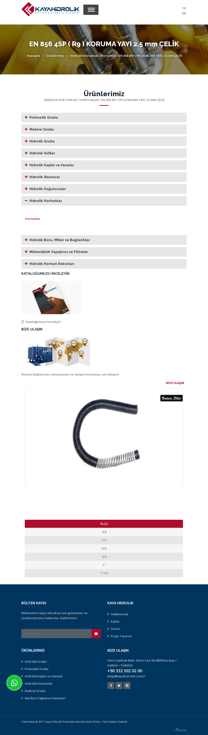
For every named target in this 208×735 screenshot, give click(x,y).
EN (184, 13)
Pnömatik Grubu (43, 117)
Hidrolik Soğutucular (47, 189)
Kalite (115, 621)
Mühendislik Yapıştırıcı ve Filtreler (58, 252)
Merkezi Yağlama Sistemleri (45, 698)
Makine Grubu (41, 129)
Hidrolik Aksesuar (44, 177)
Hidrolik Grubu (42, 141)
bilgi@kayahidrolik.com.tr (126, 676)
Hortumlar (109, 56)
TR (184, 8)
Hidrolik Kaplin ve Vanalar (51, 165)
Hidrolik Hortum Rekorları (51, 264)
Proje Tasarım (121, 636)
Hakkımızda (119, 614)
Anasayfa (33, 56)
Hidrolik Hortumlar (84, 56)
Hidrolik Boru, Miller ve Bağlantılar (59, 240)
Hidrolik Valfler (42, 153)
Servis (115, 629)
